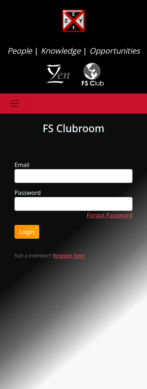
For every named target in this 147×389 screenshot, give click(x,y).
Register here (69, 255)
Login (26, 232)
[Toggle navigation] (14, 103)
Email (22, 165)
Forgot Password (109, 215)
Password (28, 193)
